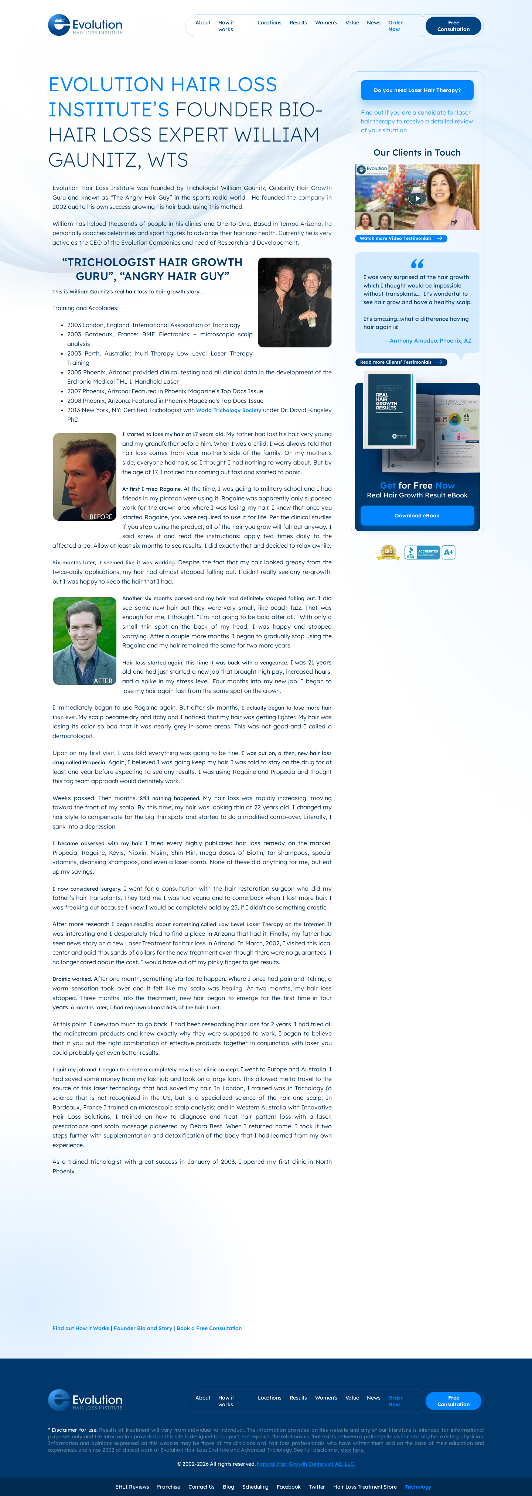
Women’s (326, 22)
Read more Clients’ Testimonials (401, 362)
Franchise (168, 1486)
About (202, 22)
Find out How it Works (80, 1328)
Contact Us (201, 1486)
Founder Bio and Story (143, 1328)
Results (298, 22)
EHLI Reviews (132, 1486)
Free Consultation (453, 26)
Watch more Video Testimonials (401, 238)
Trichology (418, 1486)
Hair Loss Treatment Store (365, 1486)
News (373, 22)
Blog (228, 1486)
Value (352, 22)
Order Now (395, 26)
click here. (353, 1449)
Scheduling (255, 1486)
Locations (269, 22)
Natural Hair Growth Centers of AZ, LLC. (306, 1464)
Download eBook (417, 515)
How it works (226, 26)
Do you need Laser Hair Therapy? (417, 90)
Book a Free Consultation (209, 1328)
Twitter (317, 1486)
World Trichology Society (228, 410)
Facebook (289, 1486)
